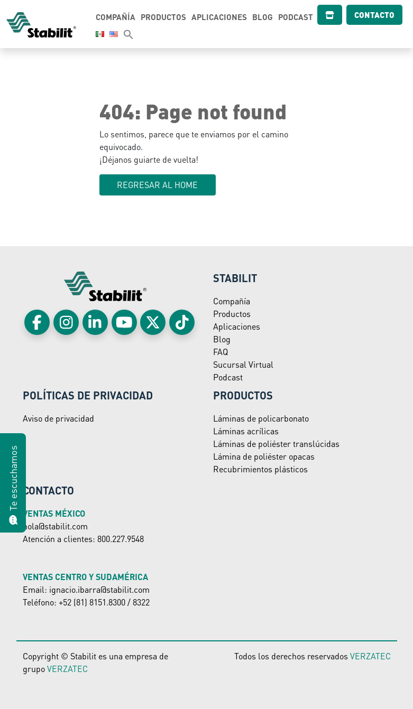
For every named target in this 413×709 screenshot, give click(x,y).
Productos (166, 17)
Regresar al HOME (157, 184)
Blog (265, 17)
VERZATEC (67, 668)
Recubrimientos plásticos (260, 468)
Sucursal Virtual (243, 364)
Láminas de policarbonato (261, 418)
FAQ (220, 351)
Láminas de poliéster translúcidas (276, 443)
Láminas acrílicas (246, 430)
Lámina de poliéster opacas (264, 456)
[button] (118, 33)
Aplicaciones (222, 17)
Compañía (119, 17)
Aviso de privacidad (58, 418)
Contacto (365, 15)
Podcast (298, 17)
